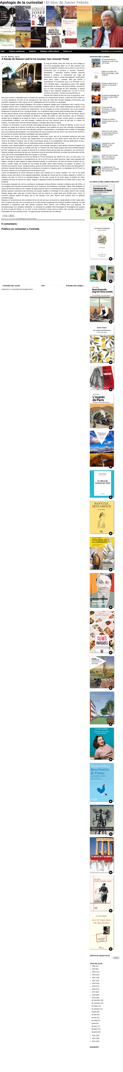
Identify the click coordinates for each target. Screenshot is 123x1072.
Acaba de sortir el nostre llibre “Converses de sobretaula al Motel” (110, 157)
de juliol (94, 1014)
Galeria (32, 51)
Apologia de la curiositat (22, 2)
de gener (95, 1032)
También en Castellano (111, 51)
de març (94, 1026)
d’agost (94, 1012)
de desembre (96, 1000)
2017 (94, 992)
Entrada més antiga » (75, 286)
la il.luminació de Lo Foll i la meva (26, 218)
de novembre (96, 1003)
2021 (94, 980)
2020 (94, 983)
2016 (94, 995)
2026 (94, 966)
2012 (94, 1041)
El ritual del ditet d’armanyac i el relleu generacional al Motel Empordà (109, 110)
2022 (94, 977)
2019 (94, 986)
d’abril (94, 1023)
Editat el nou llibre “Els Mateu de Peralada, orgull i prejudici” (110, 73)
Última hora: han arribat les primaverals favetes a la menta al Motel (110, 133)
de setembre (96, 1009)
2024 (94, 972)
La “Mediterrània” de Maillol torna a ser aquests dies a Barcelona (110, 169)
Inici (3, 51)
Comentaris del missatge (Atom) (22, 289)
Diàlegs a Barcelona (49, 51)
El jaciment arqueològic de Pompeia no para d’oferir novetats (110, 97)
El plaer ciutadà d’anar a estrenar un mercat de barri (110, 85)
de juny (94, 1017)
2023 (94, 975)
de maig (94, 1020)
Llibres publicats (17, 51)
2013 (94, 1038)
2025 (94, 969)
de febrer (95, 1029)
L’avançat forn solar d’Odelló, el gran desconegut (108, 145)
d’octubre (95, 1006)
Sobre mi (67, 51)
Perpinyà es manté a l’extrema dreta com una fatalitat (110, 121)
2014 (94, 1035)
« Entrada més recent (11, 286)
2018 (94, 989)
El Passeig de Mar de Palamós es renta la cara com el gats (110, 61)
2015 (94, 998)
